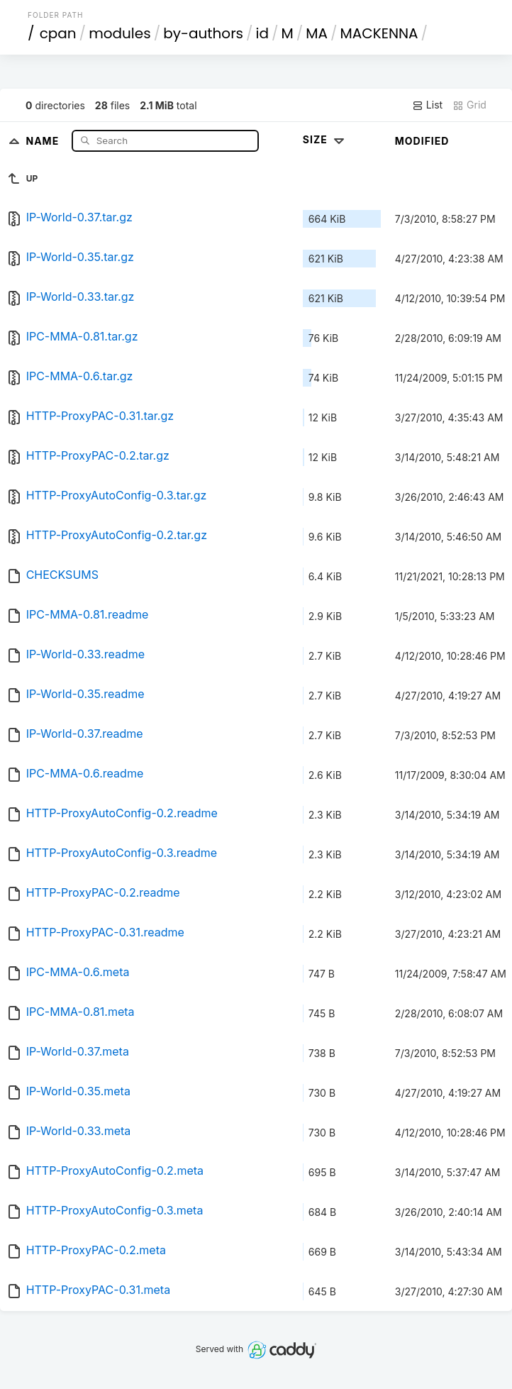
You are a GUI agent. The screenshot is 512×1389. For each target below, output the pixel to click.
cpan (58, 33)
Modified (422, 141)
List (427, 105)
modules (119, 33)
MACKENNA (379, 33)
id (262, 33)
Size (325, 139)
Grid (469, 105)
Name (44, 140)
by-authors (203, 33)
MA (317, 33)
